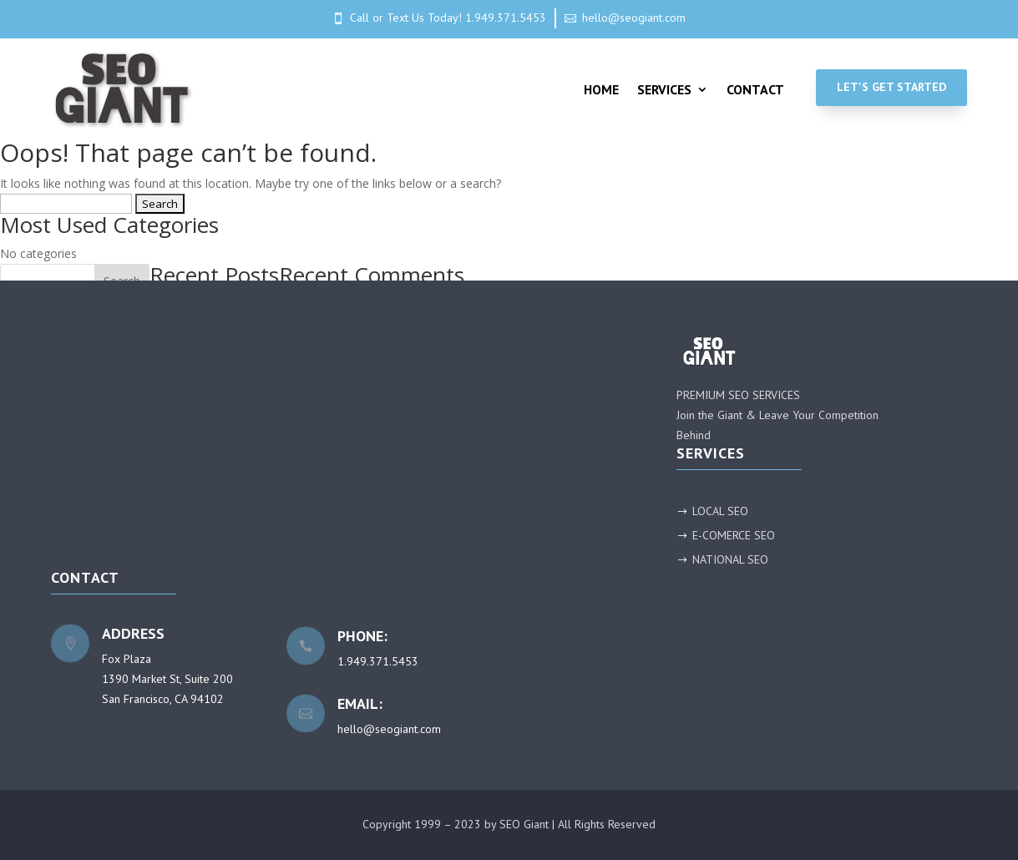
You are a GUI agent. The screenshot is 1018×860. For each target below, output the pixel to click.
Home (601, 89)
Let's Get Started (891, 86)
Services (664, 89)
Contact (755, 89)
